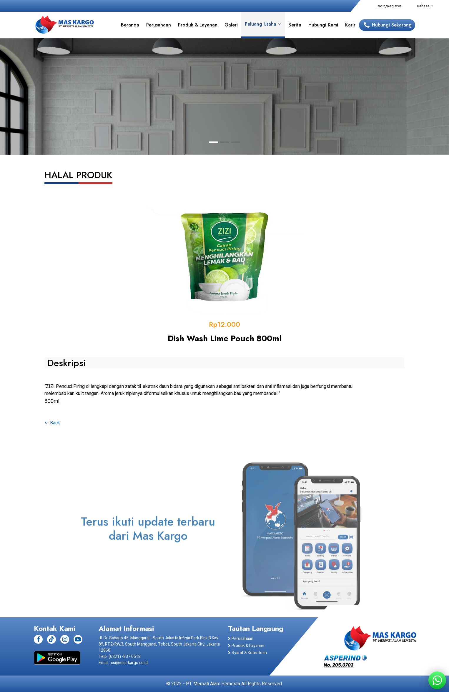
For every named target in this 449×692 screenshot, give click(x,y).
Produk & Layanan (197, 24)
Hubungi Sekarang (392, 24)
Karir (350, 24)
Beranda (130, 24)
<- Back (52, 422)
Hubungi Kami (323, 24)
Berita (294, 24)
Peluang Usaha (263, 24)
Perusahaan (158, 24)
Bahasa (423, 6)
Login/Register (388, 6)
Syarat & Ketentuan (247, 653)
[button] (213, 142)
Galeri (231, 24)
